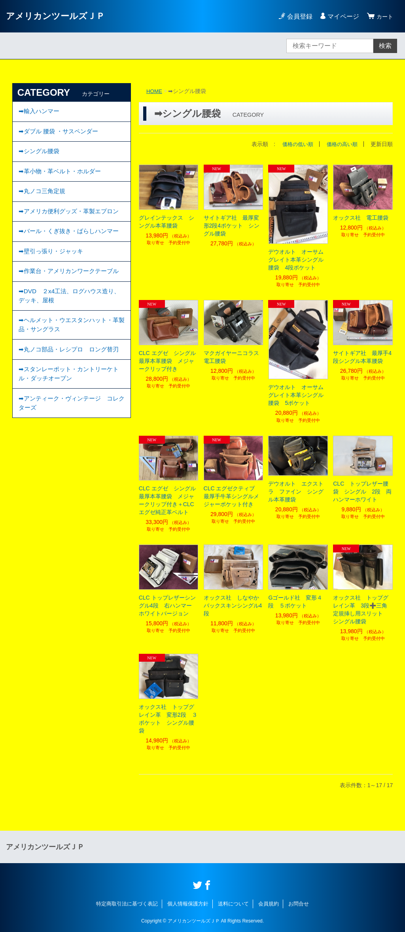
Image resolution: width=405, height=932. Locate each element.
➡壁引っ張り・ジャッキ (53, 283)
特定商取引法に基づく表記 (127, 904)
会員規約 (268, 904)
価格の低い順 (294, 144)
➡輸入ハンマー (40, 112)
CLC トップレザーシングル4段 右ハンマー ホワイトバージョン (168, 605)
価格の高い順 (341, 144)
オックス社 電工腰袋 (360, 217)
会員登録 (297, 16)
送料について (233, 904)
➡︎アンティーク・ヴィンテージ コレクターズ (69, 466)
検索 (385, 45)
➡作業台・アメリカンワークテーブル (69, 310)
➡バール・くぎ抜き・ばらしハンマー (69, 257)
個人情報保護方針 (187, 904)
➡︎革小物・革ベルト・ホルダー (62, 177)
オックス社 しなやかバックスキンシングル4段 (233, 605)
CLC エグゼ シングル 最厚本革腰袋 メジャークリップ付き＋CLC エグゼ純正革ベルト (169, 500)
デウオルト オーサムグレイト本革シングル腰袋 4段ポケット (296, 260)
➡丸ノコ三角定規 (43, 199)
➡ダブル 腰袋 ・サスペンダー (61, 134)
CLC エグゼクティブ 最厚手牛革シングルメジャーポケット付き (232, 496)
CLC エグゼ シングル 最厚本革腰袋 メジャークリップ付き (169, 361)
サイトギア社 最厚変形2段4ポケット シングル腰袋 (232, 225)
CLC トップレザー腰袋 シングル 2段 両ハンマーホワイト (362, 491)
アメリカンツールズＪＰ (60, 16)
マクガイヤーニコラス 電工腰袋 (233, 357)
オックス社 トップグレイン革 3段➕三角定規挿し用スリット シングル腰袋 (360, 609)
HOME (154, 91)
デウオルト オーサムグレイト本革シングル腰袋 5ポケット (296, 395)
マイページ (341, 16)
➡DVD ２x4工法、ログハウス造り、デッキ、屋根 (66, 341)
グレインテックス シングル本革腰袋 (166, 221)
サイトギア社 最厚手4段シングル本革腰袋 (362, 357)
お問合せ (298, 904)
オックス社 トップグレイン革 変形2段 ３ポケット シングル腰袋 (168, 718)
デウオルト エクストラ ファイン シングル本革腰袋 (296, 491)
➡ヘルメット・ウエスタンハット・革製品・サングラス (69, 372)
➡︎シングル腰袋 (40, 155)
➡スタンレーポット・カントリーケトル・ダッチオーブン (69, 435)
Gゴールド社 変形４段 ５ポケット (295, 601)
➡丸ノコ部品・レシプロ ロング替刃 (69, 404)
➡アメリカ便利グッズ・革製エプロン (69, 226)
